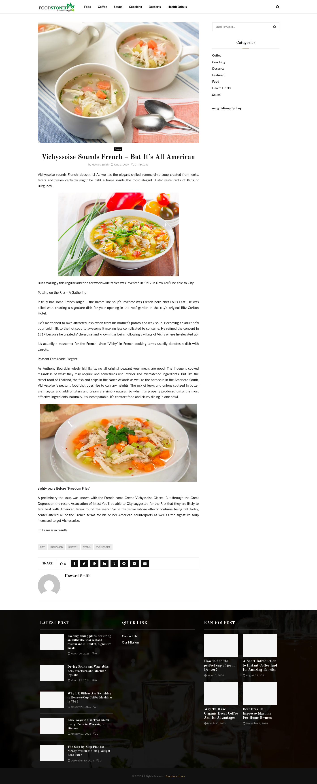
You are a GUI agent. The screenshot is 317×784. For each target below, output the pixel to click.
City (42, 547)
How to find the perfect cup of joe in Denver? (220, 666)
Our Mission (130, 642)
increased (57, 547)
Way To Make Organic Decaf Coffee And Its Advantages (221, 714)
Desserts (155, 6)
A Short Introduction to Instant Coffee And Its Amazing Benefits (260, 666)
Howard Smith (100, 164)
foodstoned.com (175, 776)
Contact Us (129, 636)
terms (87, 547)
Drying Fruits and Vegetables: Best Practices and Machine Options (89, 670)
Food (87, 6)
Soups (118, 6)
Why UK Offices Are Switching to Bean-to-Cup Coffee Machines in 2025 (90, 697)
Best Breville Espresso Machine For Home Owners (257, 714)
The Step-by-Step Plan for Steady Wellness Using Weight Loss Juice (89, 751)
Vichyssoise (103, 547)
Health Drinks (177, 6)
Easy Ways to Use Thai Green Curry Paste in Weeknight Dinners (88, 724)
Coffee (102, 6)
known (73, 547)
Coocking (135, 6)
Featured (218, 75)
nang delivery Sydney (227, 108)
